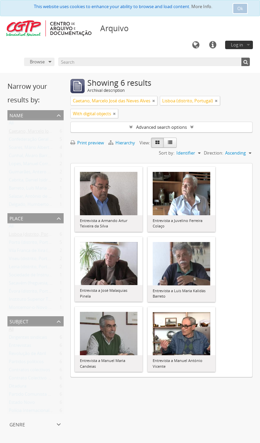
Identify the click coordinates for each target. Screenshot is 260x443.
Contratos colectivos (29, 371)
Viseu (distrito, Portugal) (33, 260)
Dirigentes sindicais (28, 339)
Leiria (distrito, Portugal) (33, 268)
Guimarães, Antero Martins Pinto (42, 173)
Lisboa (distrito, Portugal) (34, 236)
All (11, 124)
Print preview (87, 143)
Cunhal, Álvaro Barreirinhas (36, 157)
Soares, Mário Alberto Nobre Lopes (44, 149)
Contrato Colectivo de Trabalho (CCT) (46, 379)
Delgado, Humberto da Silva (37, 206)
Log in (237, 45)
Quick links (212, 45)
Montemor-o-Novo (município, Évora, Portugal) (56, 309)
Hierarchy (122, 143)
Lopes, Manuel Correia (31, 165)
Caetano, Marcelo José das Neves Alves (47, 132)
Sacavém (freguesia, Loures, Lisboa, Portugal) (54, 284)
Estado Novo (22, 404)
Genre (17, 423)
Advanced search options (161, 127)
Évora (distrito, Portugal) (33, 292)
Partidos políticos (26, 363)
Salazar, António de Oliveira (36, 198)
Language (195, 45)
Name (16, 114)
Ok (240, 8)
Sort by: (166, 153)
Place (16, 217)
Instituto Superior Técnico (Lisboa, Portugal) (53, 301)
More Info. (201, 6)
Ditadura (17, 387)
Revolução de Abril (27, 355)
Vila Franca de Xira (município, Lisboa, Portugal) (56, 252)
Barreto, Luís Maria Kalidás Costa (41, 189)
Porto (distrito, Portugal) (33, 244)
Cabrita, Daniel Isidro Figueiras (39, 181)
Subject (18, 320)
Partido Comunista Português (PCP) (45, 395)
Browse (37, 62)
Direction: (213, 153)
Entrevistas (20, 347)
